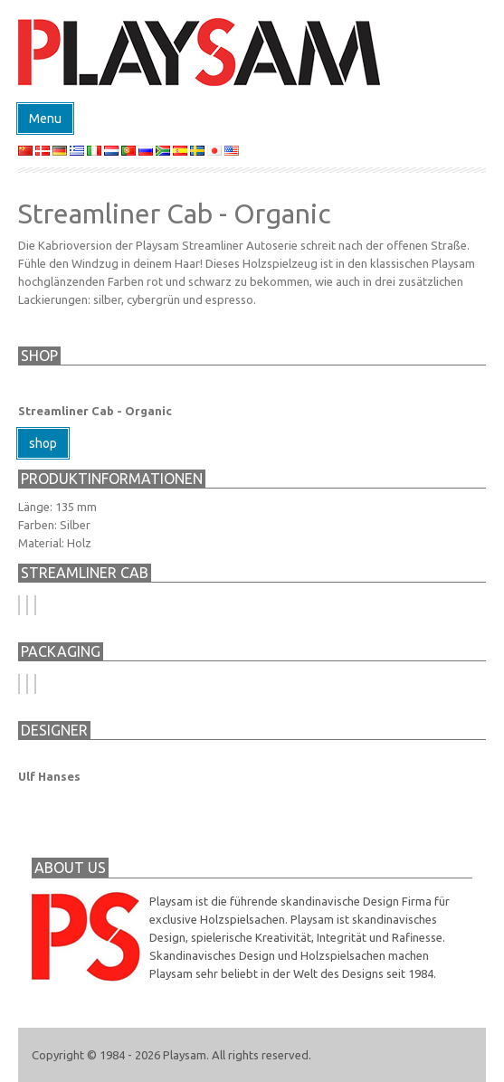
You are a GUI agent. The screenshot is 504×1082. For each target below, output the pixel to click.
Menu (45, 118)
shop (43, 443)
